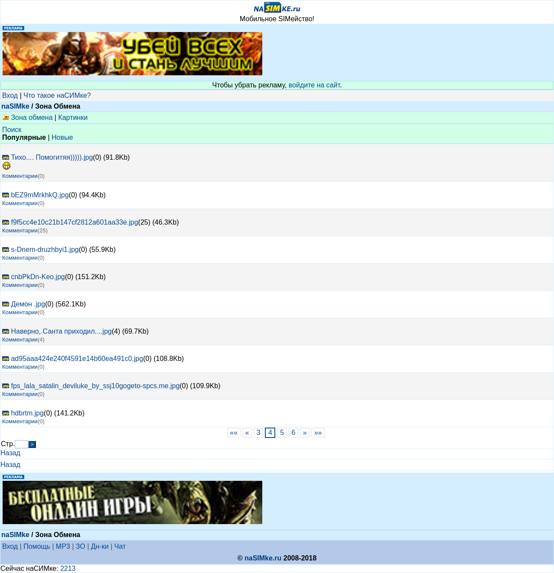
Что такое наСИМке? (57, 95)
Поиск (11, 129)
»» (318, 432)
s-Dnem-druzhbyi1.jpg (45, 249)
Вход (10, 95)
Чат (120, 546)
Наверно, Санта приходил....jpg (61, 331)
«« (234, 432)
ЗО (80, 546)
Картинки (73, 117)
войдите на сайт (314, 85)
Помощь (36, 546)
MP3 (63, 546)
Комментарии (20, 176)
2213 (68, 568)
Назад (10, 453)
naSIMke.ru (263, 558)
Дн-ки (100, 546)
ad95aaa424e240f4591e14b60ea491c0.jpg (77, 358)
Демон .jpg (28, 304)
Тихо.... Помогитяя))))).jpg (52, 157)
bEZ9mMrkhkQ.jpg (39, 195)
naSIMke (15, 106)
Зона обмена (27, 117)
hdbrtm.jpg (27, 413)
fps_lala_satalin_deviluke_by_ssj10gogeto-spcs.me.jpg (95, 386)
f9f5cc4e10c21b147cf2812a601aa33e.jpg (74, 222)
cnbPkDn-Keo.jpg (38, 276)
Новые (62, 137)
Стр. (8, 443)
